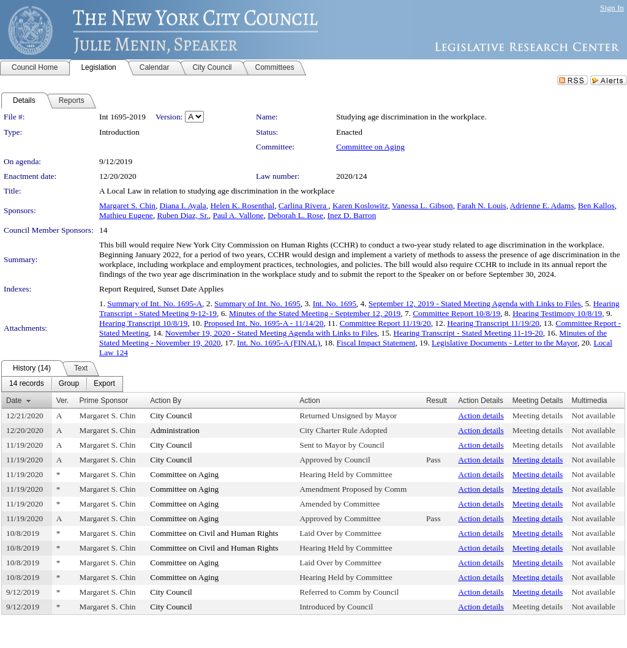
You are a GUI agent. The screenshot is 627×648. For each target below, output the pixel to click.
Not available (593, 415)
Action (309, 400)
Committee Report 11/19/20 (385, 323)
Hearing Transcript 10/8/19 (143, 323)
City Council (171, 415)
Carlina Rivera (303, 205)
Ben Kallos (596, 205)
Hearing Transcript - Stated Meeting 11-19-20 (468, 332)
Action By (165, 400)
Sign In (612, 7)
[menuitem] (26, 384)
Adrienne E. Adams (542, 205)
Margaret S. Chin (127, 205)
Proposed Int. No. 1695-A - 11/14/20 (263, 323)
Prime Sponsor (104, 400)
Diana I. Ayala (183, 205)
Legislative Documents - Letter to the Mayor (504, 342)
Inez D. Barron (352, 215)
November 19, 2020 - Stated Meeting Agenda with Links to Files (271, 332)
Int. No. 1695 (334, 303)
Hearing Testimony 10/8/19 (557, 313)
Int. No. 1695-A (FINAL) (278, 342)
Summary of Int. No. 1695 (257, 303)
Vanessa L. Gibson (422, 205)
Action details (480, 415)
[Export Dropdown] (104, 384)
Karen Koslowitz (360, 205)
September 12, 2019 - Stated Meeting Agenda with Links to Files (475, 303)
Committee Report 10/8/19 (456, 313)
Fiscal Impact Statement (376, 342)
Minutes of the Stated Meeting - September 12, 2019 (314, 313)
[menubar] (62, 384)
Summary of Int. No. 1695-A (154, 303)
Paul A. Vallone (237, 215)
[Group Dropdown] (68, 384)
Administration (175, 430)
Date (13, 400)
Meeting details (537, 415)
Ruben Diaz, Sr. (182, 215)
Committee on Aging (370, 146)
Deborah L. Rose (295, 215)
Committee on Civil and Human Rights (214, 533)
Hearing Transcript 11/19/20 (493, 323)
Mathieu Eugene (126, 215)
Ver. (62, 400)
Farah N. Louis (481, 205)
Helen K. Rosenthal (242, 205)
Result (436, 400)
